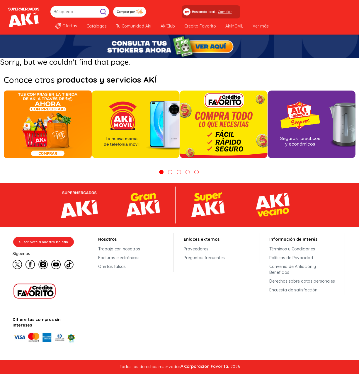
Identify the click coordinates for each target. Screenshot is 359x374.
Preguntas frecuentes (204, 257)
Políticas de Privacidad (291, 257)
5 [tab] (196, 172)
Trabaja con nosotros (119, 249)
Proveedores (196, 249)
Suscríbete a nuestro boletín (43, 242)
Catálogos (96, 26)
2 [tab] (170, 172)
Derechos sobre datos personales (302, 281)
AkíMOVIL (234, 26)
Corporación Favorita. (206, 366)
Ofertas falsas (112, 266)
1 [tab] (161, 172)
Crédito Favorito (200, 26)
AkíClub (168, 26)
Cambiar (225, 12)
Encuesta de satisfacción (293, 290)
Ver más (261, 26)
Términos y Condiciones (292, 249)
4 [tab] (188, 172)
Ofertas (69, 25)
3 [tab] (179, 172)
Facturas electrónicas (118, 257)
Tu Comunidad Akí (133, 26)
